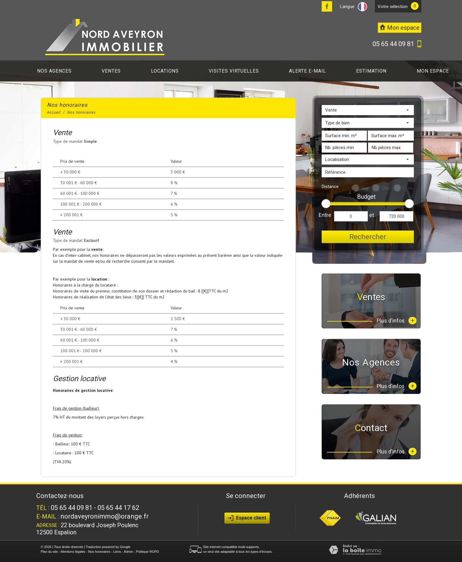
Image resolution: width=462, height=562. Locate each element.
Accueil (54, 112)
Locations (165, 71)
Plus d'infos (397, 320)
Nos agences (54, 71)
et (371, 215)
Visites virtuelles (234, 71)
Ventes (111, 71)
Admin (128, 551)
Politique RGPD (147, 551)
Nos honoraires (99, 551)
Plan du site (49, 551)
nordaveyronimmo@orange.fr (104, 516)
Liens (117, 551)
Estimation (371, 71)
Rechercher (367, 237)
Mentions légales (73, 551)
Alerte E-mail (307, 71)
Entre (325, 215)
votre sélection (393, 6)
